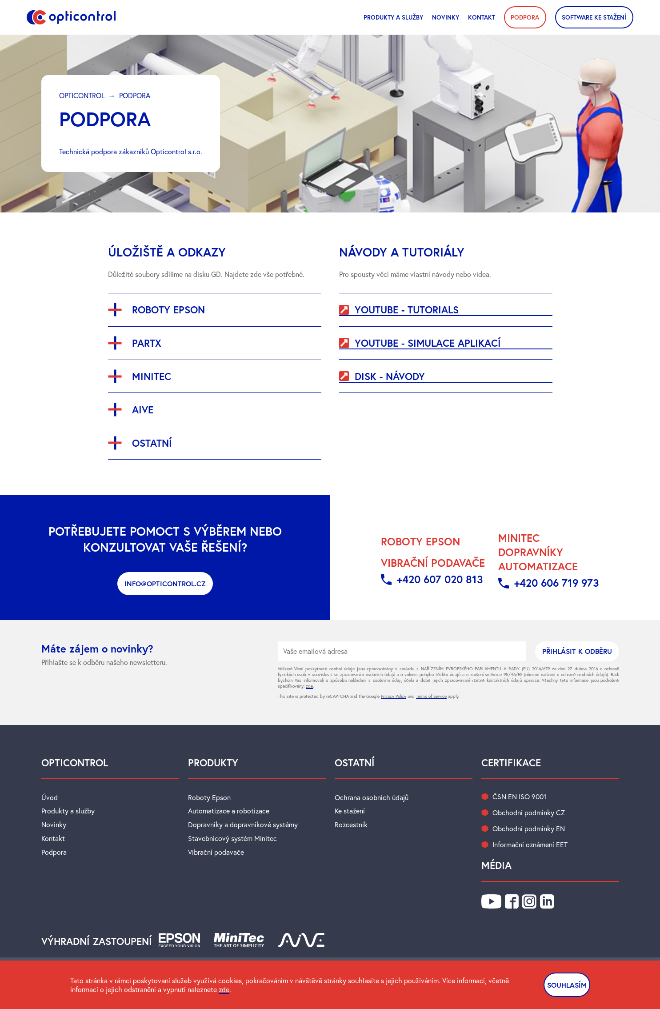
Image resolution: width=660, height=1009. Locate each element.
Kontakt (481, 17)
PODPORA (525, 17)
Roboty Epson (209, 797)
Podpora (54, 850)
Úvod (49, 797)
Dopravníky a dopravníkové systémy (243, 823)
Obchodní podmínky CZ (528, 812)
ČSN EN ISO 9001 (519, 796)
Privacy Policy (393, 696)
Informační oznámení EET (530, 844)
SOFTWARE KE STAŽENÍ (594, 17)
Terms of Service (431, 696)
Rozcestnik (351, 823)
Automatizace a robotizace (229, 810)
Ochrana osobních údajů (371, 797)
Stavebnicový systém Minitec (232, 837)
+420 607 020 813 (440, 579)
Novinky (53, 823)
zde (309, 686)
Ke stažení (350, 810)
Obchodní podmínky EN (528, 828)
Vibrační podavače (216, 850)
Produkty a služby (393, 17)
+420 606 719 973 (557, 582)
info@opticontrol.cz (165, 583)
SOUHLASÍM (566, 984)
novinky (445, 17)
